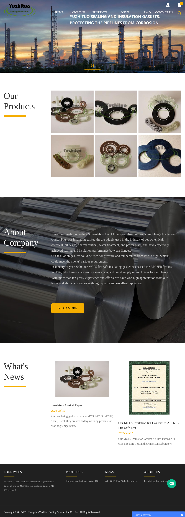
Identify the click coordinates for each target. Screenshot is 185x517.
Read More (67, 308)
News (125, 12)
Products (99, 12)
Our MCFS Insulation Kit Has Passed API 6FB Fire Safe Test (148, 425)
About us (78, 12)
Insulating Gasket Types (66, 405)
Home (59, 12)
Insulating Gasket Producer (159, 481)
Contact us (164, 12)
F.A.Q (147, 12)
